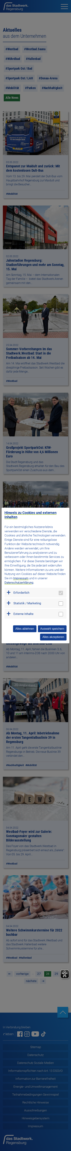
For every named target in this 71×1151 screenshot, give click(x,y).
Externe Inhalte (23, 614)
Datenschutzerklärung (18, 582)
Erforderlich (21, 592)
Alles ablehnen (24, 628)
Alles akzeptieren (53, 636)
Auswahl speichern (52, 628)
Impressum (20, 578)
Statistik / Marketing (27, 603)
